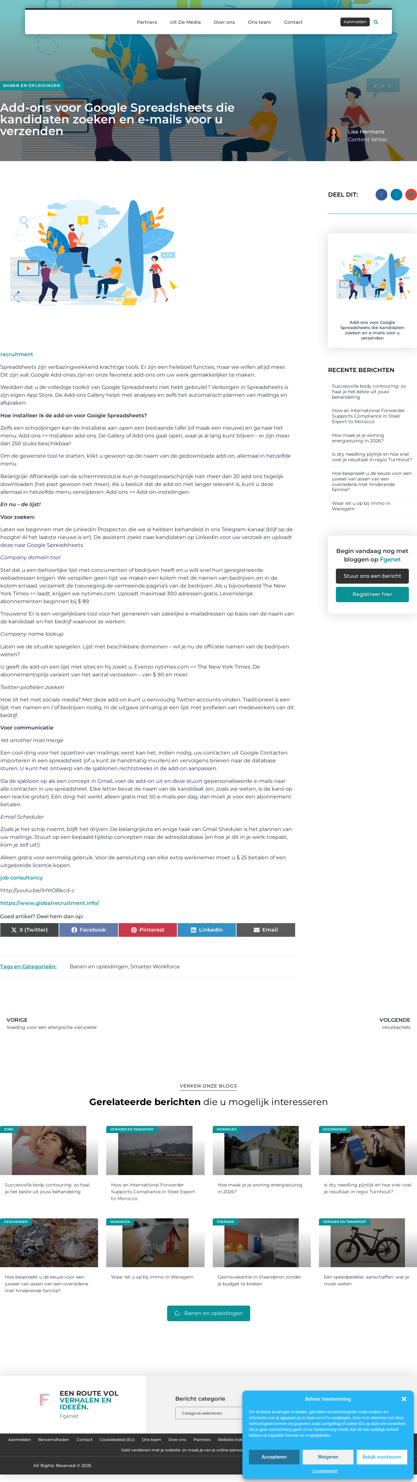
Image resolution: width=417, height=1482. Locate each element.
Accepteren (274, 1457)
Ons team (259, 22)
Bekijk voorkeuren (381, 1457)
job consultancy (21, 878)
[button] (404, 1399)
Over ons (224, 22)
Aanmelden (42, 1441)
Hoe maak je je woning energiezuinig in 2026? (358, 430)
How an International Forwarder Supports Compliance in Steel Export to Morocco (368, 408)
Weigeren (328, 1457)
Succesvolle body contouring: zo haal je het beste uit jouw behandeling (369, 384)
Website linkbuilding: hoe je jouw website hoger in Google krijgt (94, 1456)
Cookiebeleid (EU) (173, 1441)
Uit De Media (185, 22)
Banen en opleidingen (31, 85)
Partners (147, 22)
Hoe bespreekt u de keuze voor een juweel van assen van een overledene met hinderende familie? (371, 474)
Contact (293, 22)
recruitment (16, 354)
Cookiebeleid (325, 1470)
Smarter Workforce (155, 966)
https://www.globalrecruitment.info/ (49, 903)
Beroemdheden (88, 1441)
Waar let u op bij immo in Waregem (361, 498)
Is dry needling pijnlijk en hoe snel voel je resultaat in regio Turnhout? (372, 449)
